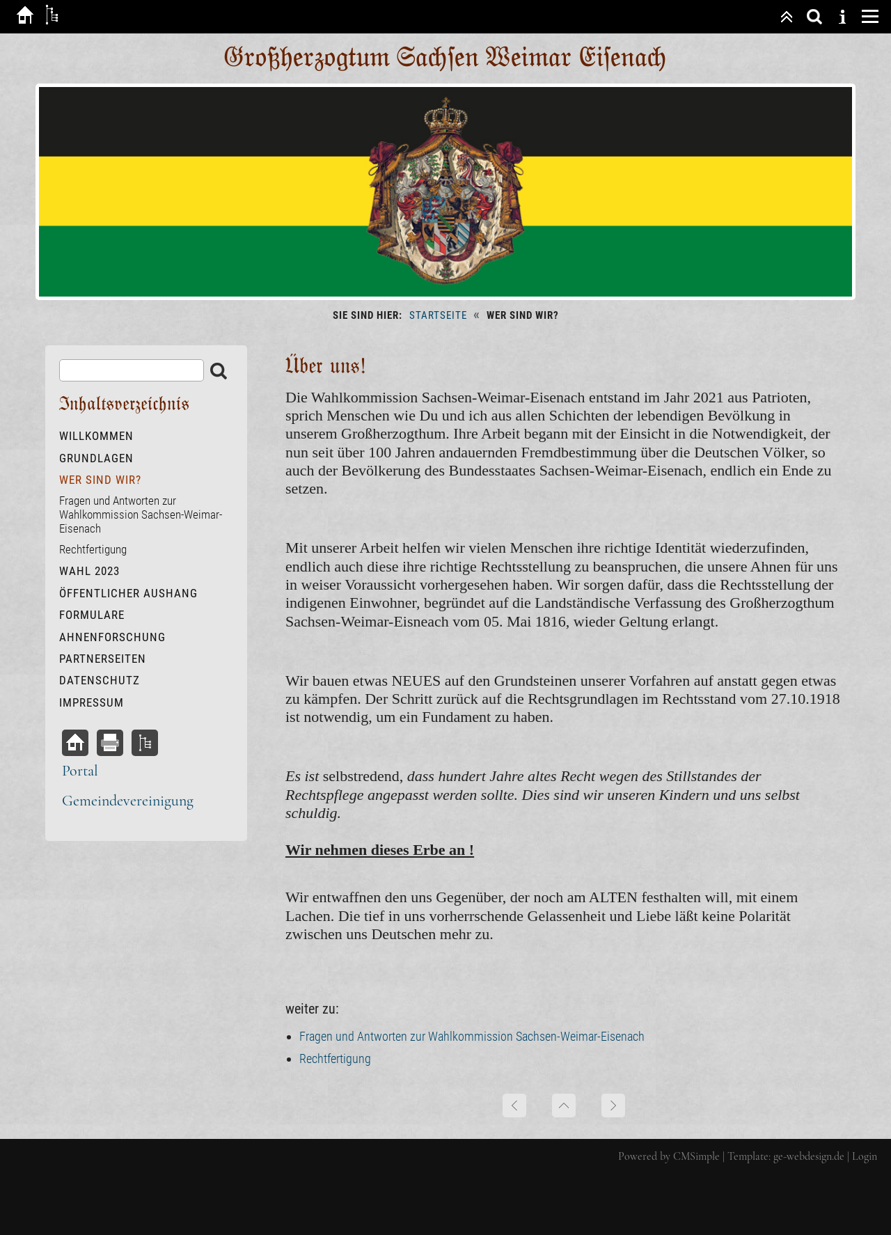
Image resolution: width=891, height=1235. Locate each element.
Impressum (91, 702)
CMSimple (696, 1156)
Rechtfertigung (335, 1058)
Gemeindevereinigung (128, 801)
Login (864, 1156)
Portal (80, 771)
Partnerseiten (102, 659)
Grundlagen (96, 458)
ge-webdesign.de (808, 1156)
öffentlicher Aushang (128, 593)
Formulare (92, 615)
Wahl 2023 (89, 571)
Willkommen (96, 436)
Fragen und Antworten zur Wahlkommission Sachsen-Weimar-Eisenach (472, 1036)
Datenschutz (99, 680)
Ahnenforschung (112, 637)
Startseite (438, 315)
